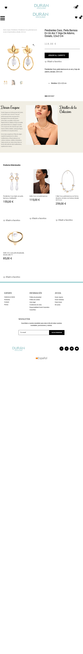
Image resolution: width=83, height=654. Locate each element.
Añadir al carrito (56, 55)
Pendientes (14, 30)
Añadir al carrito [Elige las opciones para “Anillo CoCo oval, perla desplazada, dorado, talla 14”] (15, 269)
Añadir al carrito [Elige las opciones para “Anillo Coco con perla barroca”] (41, 210)
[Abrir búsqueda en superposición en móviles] (75, 7)
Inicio (4, 30)
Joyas (8, 30)
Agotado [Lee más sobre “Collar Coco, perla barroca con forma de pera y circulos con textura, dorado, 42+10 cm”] (63, 213)
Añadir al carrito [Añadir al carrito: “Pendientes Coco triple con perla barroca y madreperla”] (15, 212)
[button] (34, 45)
